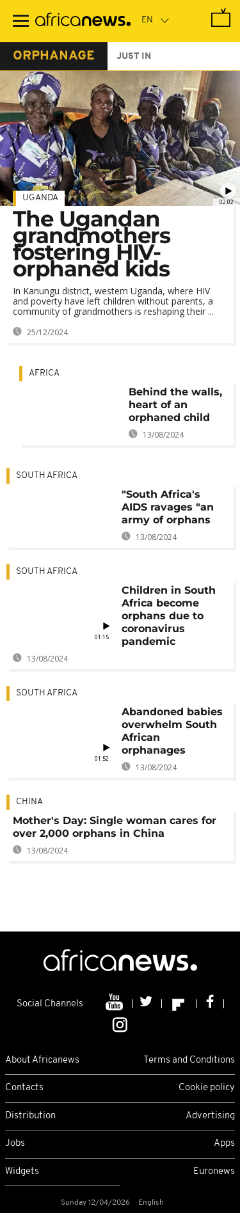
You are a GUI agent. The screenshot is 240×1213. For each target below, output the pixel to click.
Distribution (30, 1116)
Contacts (24, 1088)
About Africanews (42, 1060)
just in (133, 56)
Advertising (210, 1116)
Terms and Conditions (189, 1060)
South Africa (46, 475)
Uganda (40, 198)
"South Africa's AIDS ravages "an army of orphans (168, 507)
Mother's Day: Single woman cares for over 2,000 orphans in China (114, 826)
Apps (224, 1143)
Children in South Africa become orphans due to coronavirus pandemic (169, 615)
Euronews (214, 1172)
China (29, 802)
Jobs (15, 1143)
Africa (44, 373)
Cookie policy (207, 1088)
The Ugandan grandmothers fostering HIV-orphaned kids (91, 243)
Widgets (22, 1172)
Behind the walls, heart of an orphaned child (175, 405)
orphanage (54, 56)
